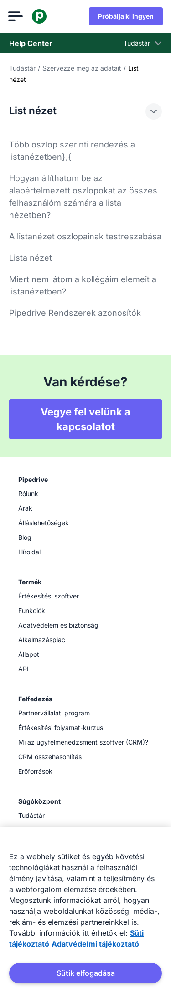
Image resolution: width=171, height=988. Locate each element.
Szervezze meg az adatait (81, 68)
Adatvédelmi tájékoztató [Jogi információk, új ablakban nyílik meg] (95, 943)
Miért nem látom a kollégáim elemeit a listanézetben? (82, 285)
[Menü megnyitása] (16, 16)
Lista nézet (30, 258)
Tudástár (22, 68)
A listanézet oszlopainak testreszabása (85, 236)
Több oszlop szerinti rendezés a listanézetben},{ (72, 151)
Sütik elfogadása (86, 973)
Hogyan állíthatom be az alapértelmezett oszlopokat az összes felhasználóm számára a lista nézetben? (83, 196)
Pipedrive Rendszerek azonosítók (75, 313)
